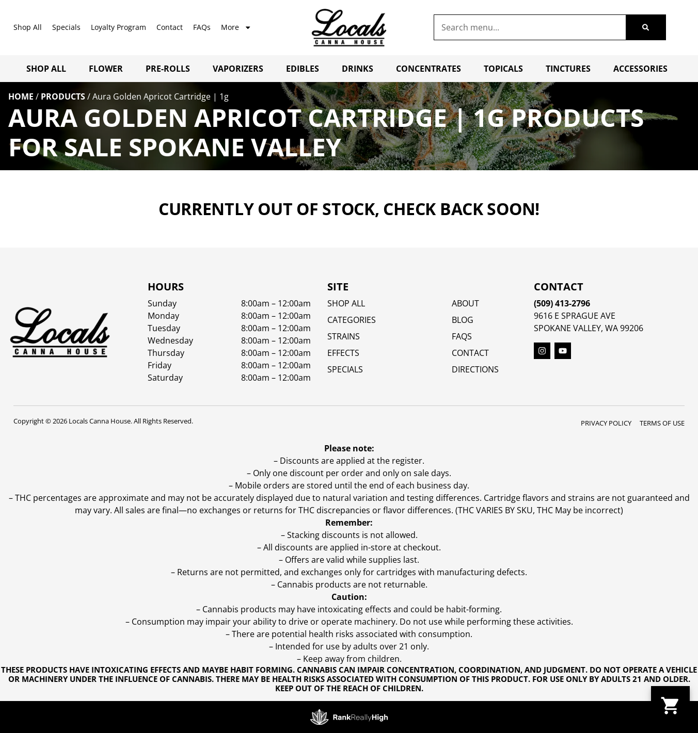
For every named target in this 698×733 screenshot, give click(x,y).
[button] (670, 705)
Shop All (27, 27)
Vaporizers (238, 68)
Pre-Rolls (168, 68)
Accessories (640, 68)
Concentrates (428, 68)
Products (63, 96)
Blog (462, 319)
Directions (475, 369)
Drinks (357, 68)
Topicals (503, 68)
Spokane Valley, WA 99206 (588, 328)
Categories (351, 319)
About (465, 303)
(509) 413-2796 (562, 303)
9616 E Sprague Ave (574, 315)
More (236, 27)
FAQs (202, 27)
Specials (66, 27)
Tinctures (568, 68)
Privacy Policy (606, 423)
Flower (106, 68)
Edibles (302, 68)
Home (21, 96)
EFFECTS (343, 353)
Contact (169, 27)
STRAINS (343, 336)
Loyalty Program (118, 27)
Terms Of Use (662, 423)
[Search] (645, 27)
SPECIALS (345, 369)
